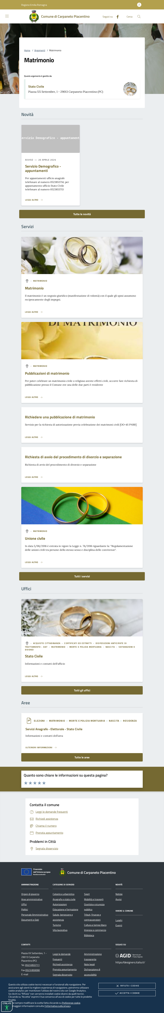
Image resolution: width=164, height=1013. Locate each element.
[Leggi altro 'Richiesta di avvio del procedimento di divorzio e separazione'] (34, 477)
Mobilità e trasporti (93, 899)
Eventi (118, 925)
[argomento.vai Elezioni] (40, 720)
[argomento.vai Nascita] (110, 647)
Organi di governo (30, 894)
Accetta (127, 993)
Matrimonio (34, 288)
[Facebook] (116, 16)
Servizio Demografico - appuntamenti (43, 168)
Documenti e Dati (30, 920)
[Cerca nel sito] (139, 16)
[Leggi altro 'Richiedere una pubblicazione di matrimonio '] (34, 437)
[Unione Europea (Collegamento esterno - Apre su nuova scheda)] (36, 872)
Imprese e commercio (95, 930)
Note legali (89, 964)
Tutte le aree (82, 757)
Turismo (57, 925)
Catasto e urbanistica (63, 894)
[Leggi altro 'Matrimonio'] (34, 312)
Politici (24, 909)
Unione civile (35, 538)
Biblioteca (89, 935)
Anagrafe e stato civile (64, 899)
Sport (87, 894)
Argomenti (39, 50)
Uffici (24, 904)
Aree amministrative (31, 899)
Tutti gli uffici (82, 690)
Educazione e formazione (65, 909)
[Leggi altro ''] (34, 676)
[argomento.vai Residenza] (130, 720)
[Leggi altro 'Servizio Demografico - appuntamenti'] (34, 200)
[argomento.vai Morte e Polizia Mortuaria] (85, 647)
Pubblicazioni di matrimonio (47, 373)
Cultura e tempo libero (95, 925)
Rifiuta (127, 986)
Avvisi (118, 899)
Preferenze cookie (71, 1003)
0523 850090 (32, 970)
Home (27, 50)
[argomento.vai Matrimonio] (40, 280)
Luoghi (118, 920)
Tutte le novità (82, 214)
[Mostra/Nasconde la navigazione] (7, 16)
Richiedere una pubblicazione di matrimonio (60, 417)
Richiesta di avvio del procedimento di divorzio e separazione (73, 457)
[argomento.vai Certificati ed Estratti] (78, 643)
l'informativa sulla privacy (57, 1006)
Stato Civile (36, 86)
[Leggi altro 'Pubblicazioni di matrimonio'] (34, 397)
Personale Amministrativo (34, 915)
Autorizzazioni (60, 904)
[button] (34, 5)
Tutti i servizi (82, 576)
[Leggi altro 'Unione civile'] (34, 562)
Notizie (118, 894)
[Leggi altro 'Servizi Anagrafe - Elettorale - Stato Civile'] (41, 747)
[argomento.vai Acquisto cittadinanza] (47, 643)
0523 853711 (32, 965)
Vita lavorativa (60, 930)
